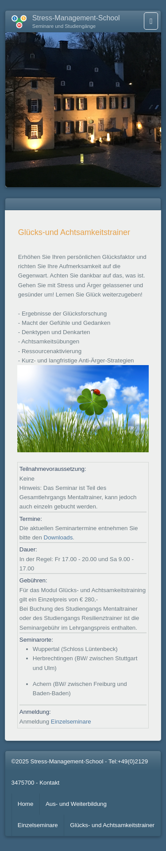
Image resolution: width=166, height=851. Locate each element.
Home (25, 804)
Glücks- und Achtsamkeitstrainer (112, 825)
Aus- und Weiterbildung (76, 804)
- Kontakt (47, 782)
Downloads (58, 537)
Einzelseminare (71, 721)
